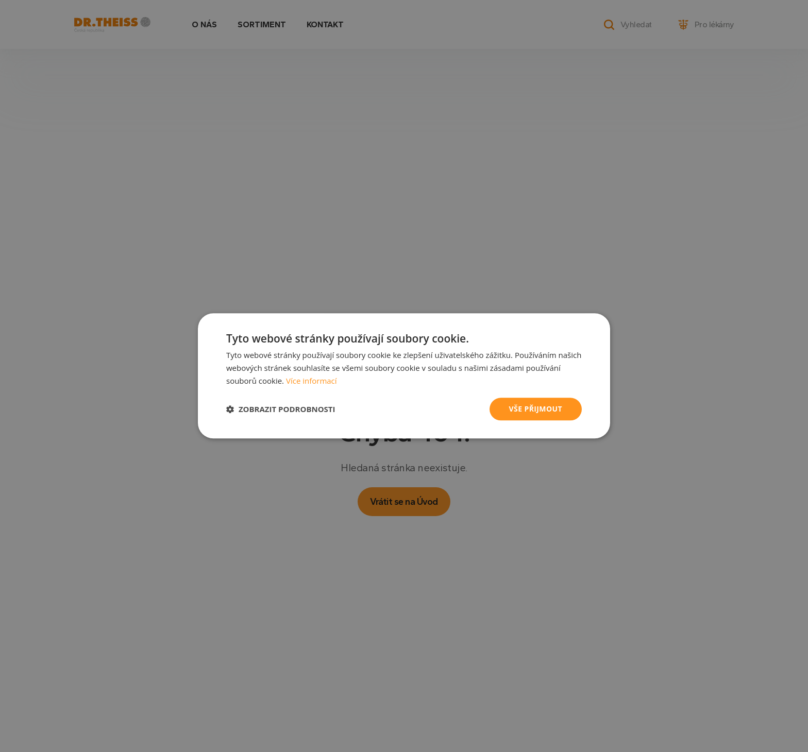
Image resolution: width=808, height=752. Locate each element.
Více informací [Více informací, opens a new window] (311, 380)
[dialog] (404, 375)
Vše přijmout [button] (535, 409)
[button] (280, 409)
